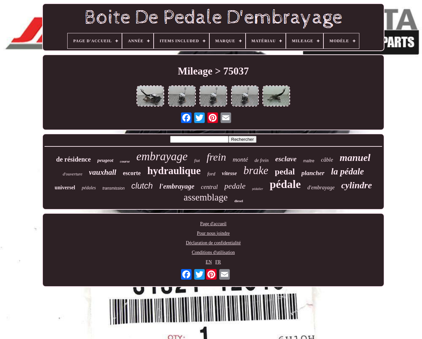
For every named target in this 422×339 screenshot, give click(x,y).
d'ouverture (72, 173)
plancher (312, 173)
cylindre (356, 185)
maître (308, 161)
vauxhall (102, 172)
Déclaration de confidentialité (213, 242)
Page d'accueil (213, 223)
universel (65, 187)
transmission (114, 188)
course (125, 161)
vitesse (229, 173)
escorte (132, 173)
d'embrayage (321, 187)
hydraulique (174, 170)
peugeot (105, 160)
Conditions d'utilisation (213, 252)
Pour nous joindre (213, 233)
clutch (142, 185)
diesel (238, 201)
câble (327, 160)
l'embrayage (176, 186)
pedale (235, 186)
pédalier (257, 189)
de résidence (73, 159)
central (209, 187)
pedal (285, 171)
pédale (285, 184)
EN (209, 262)
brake (255, 170)
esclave (286, 159)
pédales (89, 187)
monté (240, 159)
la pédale (347, 171)
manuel (355, 157)
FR (218, 262)
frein (216, 157)
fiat (197, 160)
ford (211, 173)
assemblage (206, 197)
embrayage (162, 156)
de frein (262, 160)
